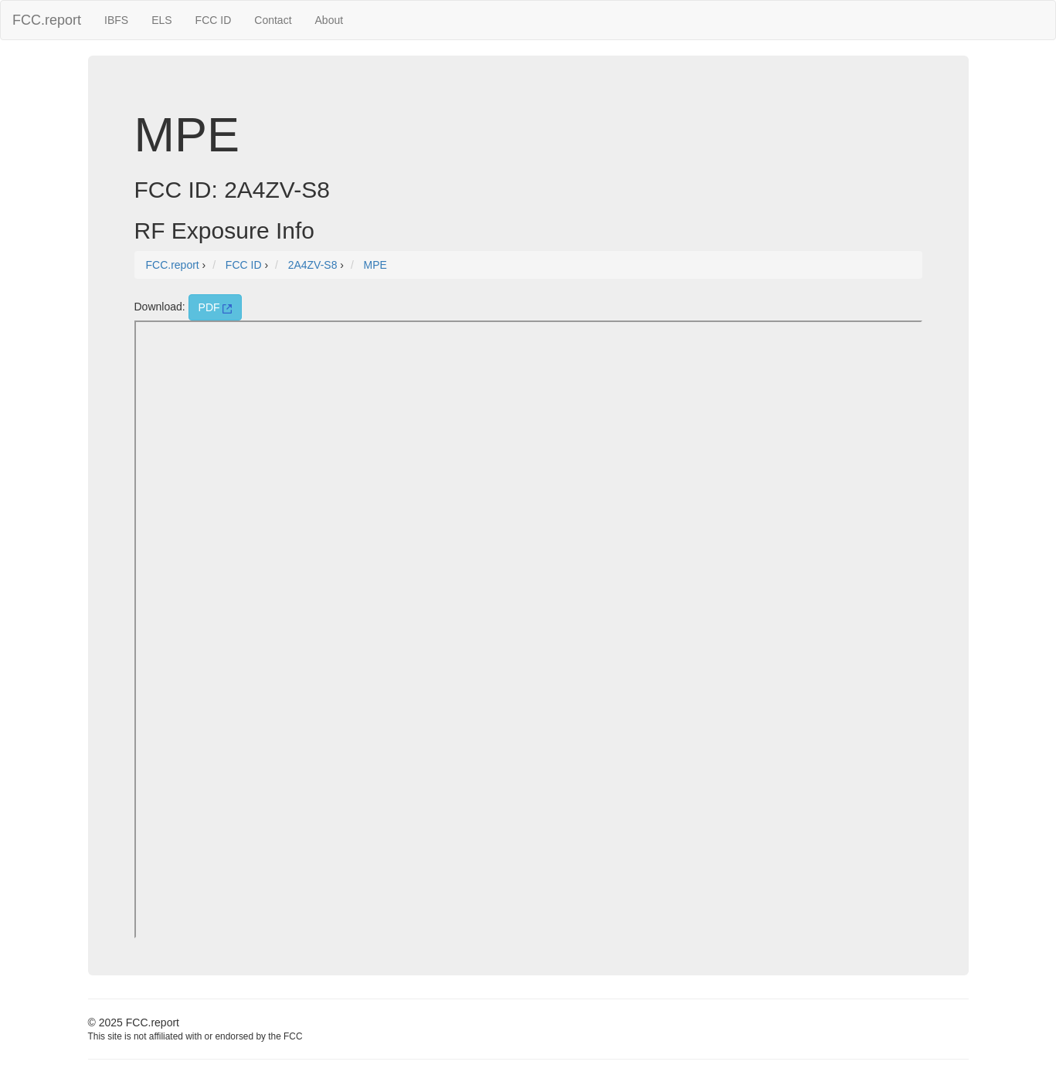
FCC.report (46, 20)
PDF (216, 307)
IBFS (116, 20)
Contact (272, 20)
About (329, 20)
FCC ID (213, 20)
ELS (161, 20)
